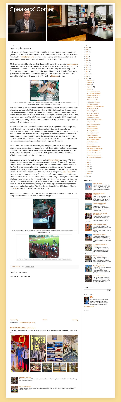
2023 (87, 54)
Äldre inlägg (75, 320)
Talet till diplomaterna (98, 256)
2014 (87, 74)
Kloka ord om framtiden (93, 117)
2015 (87, 71)
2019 (87, 63)
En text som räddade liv (93, 113)
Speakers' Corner (32, 9)
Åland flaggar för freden (99, 266)
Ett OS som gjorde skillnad (99, 224)
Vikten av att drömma (92, 135)
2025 (87, 49)
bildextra (54, 76)
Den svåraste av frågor (92, 128)
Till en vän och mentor (92, 104)
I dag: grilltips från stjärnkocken (94, 148)
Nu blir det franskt (97, 183)
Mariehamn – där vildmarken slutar (95, 106)
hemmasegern (72, 64)
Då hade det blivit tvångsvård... (94, 157)
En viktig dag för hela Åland (94, 137)
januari (89, 173)
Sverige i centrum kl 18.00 (93, 95)
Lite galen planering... (92, 126)
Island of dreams (27, 57)
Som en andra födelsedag (93, 91)
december (89, 80)
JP (93, 297)
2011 (87, 176)
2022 (87, 56)
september (90, 87)
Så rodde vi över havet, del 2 (94, 150)
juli (88, 160)
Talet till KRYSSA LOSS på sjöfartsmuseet (23, 328)
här (15, 188)
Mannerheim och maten (25, 377)
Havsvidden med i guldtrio (99, 203)
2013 (87, 76)
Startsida (45, 320)
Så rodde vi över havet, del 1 (94, 153)
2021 (87, 58)
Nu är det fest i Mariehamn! (93, 93)
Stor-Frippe (67, 172)
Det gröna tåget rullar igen (93, 146)
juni (88, 162)
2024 (87, 52)
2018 (87, 65)
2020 (87, 60)
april (88, 166)
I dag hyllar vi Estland (92, 115)
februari (89, 171)
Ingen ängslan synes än (93, 133)
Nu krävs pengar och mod (99, 234)
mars (88, 169)
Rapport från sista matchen (93, 124)
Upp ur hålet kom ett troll (93, 139)
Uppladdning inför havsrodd (94, 155)
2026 (87, 47)
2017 (87, 67)
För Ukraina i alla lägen (25, 386)
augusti (89, 89)
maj (88, 164)
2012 (87, 78)
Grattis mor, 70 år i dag (92, 97)
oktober (89, 84)
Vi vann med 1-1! (91, 144)
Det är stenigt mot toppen (93, 102)
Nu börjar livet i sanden (92, 108)
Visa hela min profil (89, 306)
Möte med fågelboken (92, 111)
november (89, 82)
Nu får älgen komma (92, 130)
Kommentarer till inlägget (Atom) (27, 322)
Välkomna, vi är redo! (92, 100)
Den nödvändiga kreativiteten (94, 119)
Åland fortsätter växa (92, 142)
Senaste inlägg (14, 320)
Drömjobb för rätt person (93, 122)
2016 (87, 69)
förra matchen (54, 160)
